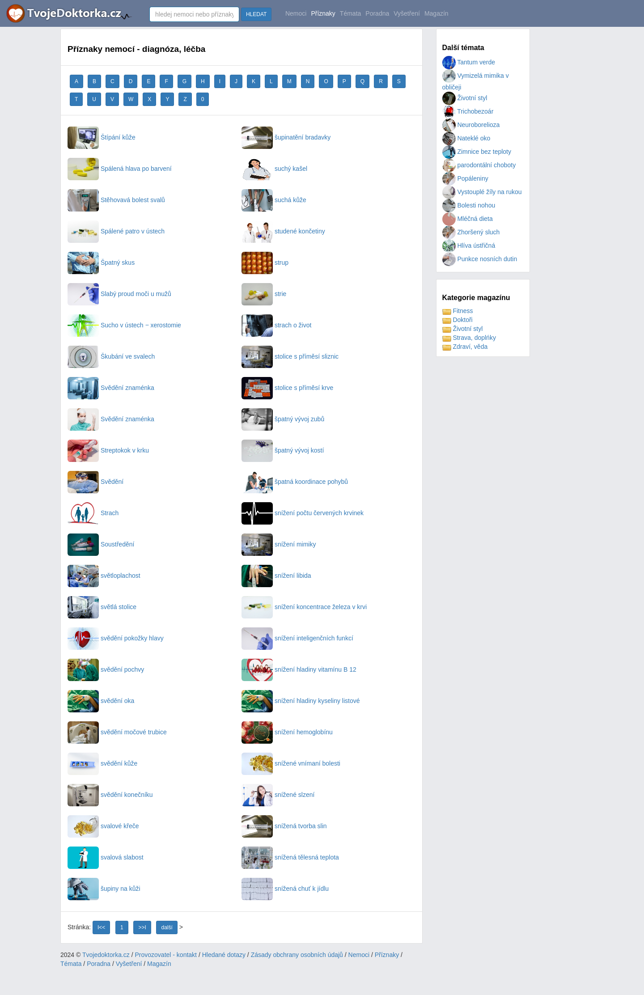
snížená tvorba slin (284, 826)
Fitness (457, 310)
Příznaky (323, 13)
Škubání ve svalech (111, 356)
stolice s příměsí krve (287, 387)
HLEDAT (256, 14)
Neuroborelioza (471, 124)
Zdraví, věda (465, 346)
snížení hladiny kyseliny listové (301, 700)
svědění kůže (102, 763)
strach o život (276, 325)
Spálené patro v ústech (116, 231)
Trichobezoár (468, 111)
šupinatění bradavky (286, 137)
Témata (350, 13)
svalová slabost (106, 857)
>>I (142, 927)
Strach (93, 513)
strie (264, 293)
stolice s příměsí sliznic (290, 356)
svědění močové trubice (117, 732)
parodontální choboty (479, 165)
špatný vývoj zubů (283, 419)
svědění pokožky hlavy (116, 638)
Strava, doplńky (469, 337)
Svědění (95, 481)
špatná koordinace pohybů (295, 481)
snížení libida (276, 575)
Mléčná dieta (467, 218)
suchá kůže (274, 199)
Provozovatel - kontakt (166, 954)
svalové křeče (103, 826)
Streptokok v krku (108, 450)
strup (265, 262)
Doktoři (457, 319)
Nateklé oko (466, 138)
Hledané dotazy (224, 954)
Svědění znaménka (111, 387)
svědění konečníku (110, 794)
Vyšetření (407, 13)
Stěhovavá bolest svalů (116, 199)
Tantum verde (468, 62)
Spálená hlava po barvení (120, 168)
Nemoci (295, 13)
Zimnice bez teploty (477, 151)
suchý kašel (274, 168)
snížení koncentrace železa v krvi (304, 606)
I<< (101, 927)
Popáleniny (465, 178)
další (166, 927)
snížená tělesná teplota (290, 857)
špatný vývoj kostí (283, 450)
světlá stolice (102, 606)
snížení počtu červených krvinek (303, 513)
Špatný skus (101, 262)
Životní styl (464, 98)
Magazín (436, 13)
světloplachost (104, 575)
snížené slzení (278, 794)
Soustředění (101, 544)
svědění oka (101, 700)
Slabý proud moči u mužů (119, 293)
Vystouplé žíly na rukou (482, 191)
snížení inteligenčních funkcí (297, 638)
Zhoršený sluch (471, 232)
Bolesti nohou (469, 205)
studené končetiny (283, 231)
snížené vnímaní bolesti (291, 763)
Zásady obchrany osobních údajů (297, 954)
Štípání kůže (102, 137)
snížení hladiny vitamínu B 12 (299, 669)
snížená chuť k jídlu (285, 888)
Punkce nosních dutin (479, 259)
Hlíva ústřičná (469, 245)
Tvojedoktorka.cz (106, 954)
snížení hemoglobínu (287, 732)
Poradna (377, 13)
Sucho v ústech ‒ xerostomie (124, 325)
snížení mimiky (279, 544)
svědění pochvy (106, 669)
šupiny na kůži (104, 888)
